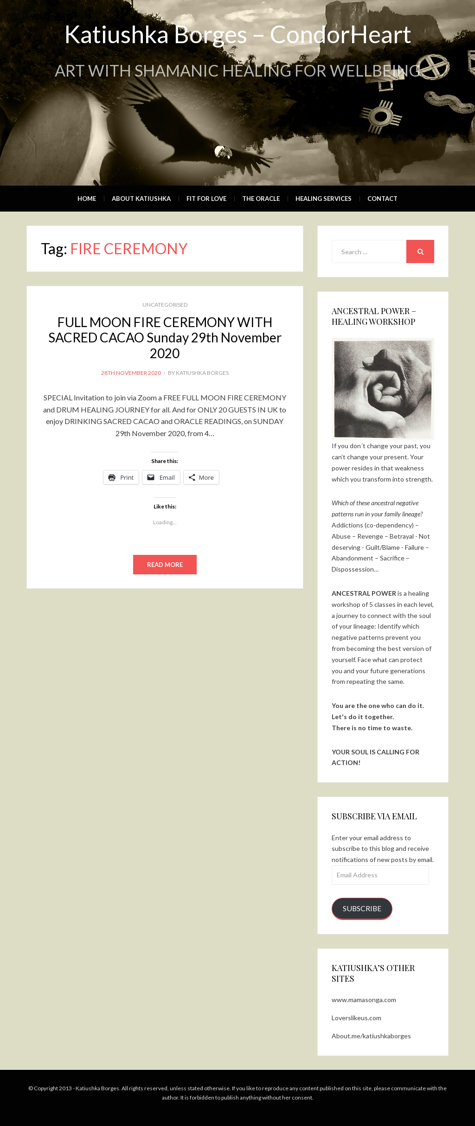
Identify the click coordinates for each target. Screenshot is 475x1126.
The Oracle (261, 198)
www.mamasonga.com (364, 1000)
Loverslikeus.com (356, 1018)
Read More (165, 564)
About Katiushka (141, 198)
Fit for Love (206, 198)
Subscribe (362, 908)
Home (86, 198)
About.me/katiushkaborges (371, 1036)
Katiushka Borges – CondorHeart (237, 33)
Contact (382, 198)
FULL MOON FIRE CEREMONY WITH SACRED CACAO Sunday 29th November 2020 (165, 337)
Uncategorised (164, 304)
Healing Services (323, 198)
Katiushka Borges (202, 372)
